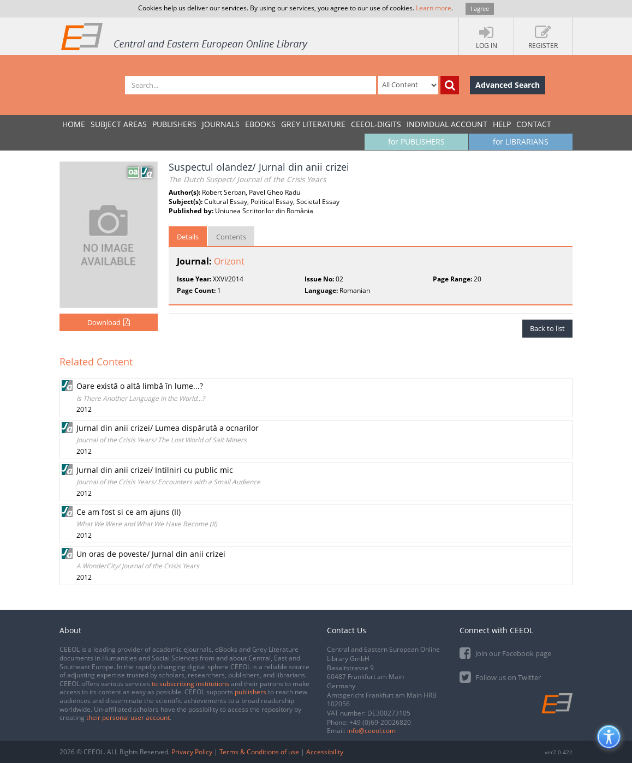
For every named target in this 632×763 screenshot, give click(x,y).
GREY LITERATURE (313, 124)
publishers (250, 691)
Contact (533, 124)
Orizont (229, 261)
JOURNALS (221, 124)
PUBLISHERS (174, 124)
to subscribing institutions (190, 683)
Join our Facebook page (505, 652)
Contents (231, 237)
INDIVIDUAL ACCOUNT (447, 124)
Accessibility (324, 751)
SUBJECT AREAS (119, 124)
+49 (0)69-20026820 (380, 722)
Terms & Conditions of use (259, 751)
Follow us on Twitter (500, 676)
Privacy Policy (191, 751)
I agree (479, 8)
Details (188, 237)
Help (502, 124)
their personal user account (128, 717)
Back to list (547, 328)
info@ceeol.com (371, 730)
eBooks (260, 124)
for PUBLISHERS (416, 141)
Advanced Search (507, 85)
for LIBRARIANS (520, 141)
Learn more (433, 8)
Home (73, 124)
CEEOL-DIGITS (376, 124)
